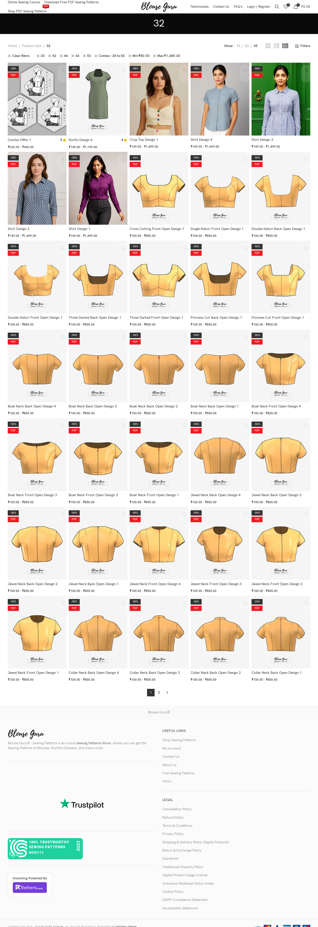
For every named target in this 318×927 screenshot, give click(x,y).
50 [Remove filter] (89, 60)
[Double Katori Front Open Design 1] (36, 277)
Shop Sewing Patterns (179, 733)
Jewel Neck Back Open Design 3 (278, 492)
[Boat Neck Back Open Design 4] (36, 365)
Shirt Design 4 (203, 142)
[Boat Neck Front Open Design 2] (97, 452)
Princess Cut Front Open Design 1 (279, 317)
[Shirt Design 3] (281, 102)
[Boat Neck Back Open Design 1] (220, 365)
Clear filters (21, 60)
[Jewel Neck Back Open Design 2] (36, 539)
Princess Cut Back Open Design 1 (217, 317)
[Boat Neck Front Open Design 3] (36, 452)
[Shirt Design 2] (36, 190)
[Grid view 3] (268, 50)
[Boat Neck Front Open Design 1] (159, 452)
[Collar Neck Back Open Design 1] (281, 627)
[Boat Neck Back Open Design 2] (159, 365)
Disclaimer (170, 851)
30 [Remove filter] (43, 60)
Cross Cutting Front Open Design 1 (158, 230)
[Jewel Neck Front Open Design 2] (281, 539)
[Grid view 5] (285, 50)
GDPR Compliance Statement (185, 892)
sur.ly (14, 848)
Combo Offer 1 (19, 142)
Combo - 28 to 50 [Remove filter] (112, 60)
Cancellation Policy (176, 802)
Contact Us (170, 749)
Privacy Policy (173, 826)
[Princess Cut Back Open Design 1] (220, 277)
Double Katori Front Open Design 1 (35, 317)
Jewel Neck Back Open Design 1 (94, 579)
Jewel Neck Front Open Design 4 (156, 579)
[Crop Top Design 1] (159, 102)
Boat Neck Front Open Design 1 (155, 492)
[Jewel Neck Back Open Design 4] (220, 452)
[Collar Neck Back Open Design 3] (159, 627)
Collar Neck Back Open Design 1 (278, 667)
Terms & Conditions (177, 818)
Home (12, 50)
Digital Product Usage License (184, 868)
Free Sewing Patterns (178, 766)
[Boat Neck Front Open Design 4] (281, 365)
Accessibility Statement (180, 901)
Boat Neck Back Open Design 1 (216, 404)
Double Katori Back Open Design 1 (280, 230)
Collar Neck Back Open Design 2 (217, 667)
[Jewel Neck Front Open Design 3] (220, 539)
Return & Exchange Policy (181, 843)
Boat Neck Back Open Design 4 (32, 404)
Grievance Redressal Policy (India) (188, 876)
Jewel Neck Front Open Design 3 (217, 579)
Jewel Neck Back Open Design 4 (217, 492)
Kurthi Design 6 (81, 142)
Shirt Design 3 (264, 142)
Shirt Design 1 (80, 230)
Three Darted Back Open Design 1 (95, 317)
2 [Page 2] (159, 685)
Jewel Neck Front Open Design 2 (278, 579)
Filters (305, 50)
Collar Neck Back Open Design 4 (94, 667)
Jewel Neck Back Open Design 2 (33, 579)
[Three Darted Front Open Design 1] (159, 277)
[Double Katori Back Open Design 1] (281, 190)
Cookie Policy (172, 884)
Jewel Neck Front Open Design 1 (33, 667)
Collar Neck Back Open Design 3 (156, 667)
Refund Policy (173, 810)
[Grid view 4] (276, 50)
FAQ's (167, 774)
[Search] (277, 8)
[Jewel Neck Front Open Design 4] (159, 539)
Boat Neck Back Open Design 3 (93, 404)
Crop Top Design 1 (145, 142)
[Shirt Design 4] (220, 102)
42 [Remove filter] (54, 60)
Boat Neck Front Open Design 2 (93, 492)
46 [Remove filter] (78, 60)
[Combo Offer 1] (36, 102)
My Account (171, 741)
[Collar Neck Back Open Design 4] (97, 627)
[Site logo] (159, 9)
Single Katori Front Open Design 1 (218, 230)
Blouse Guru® (159, 705)
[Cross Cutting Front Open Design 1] (159, 190)
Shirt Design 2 (18, 230)
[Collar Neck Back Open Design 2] (220, 627)
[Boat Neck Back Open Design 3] (97, 365)
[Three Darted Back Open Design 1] (97, 277)
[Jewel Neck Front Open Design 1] (36, 627)
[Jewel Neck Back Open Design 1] (97, 539)
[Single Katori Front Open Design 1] (220, 190)
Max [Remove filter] (168, 60)
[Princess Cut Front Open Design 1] (281, 277)
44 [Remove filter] (66, 60)
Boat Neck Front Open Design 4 (278, 404)
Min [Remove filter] (141, 60)
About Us (169, 758)
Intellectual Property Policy (182, 859)
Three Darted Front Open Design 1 (157, 317)
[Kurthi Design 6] (97, 102)
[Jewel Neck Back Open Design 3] (281, 452)
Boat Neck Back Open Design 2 (155, 404)
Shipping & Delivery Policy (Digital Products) (195, 835)
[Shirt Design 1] (97, 190)
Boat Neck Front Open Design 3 (32, 492)
